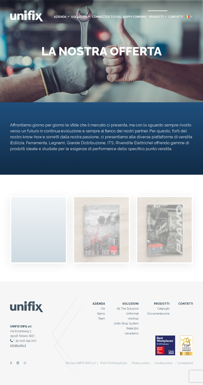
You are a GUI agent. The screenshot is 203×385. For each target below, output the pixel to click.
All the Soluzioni (128, 308)
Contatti (175, 16)
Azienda (61, 16)
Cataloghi (163, 308)
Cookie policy (164, 363)
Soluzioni (80, 16)
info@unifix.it (18, 345)
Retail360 (133, 328)
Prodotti (158, 16)
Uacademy (132, 333)
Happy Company (135, 16)
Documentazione (158, 313)
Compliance (185, 363)
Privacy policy (141, 363)
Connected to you (106, 16)
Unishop (133, 318)
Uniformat (132, 313)
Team (101, 318)
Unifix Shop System (126, 323)
